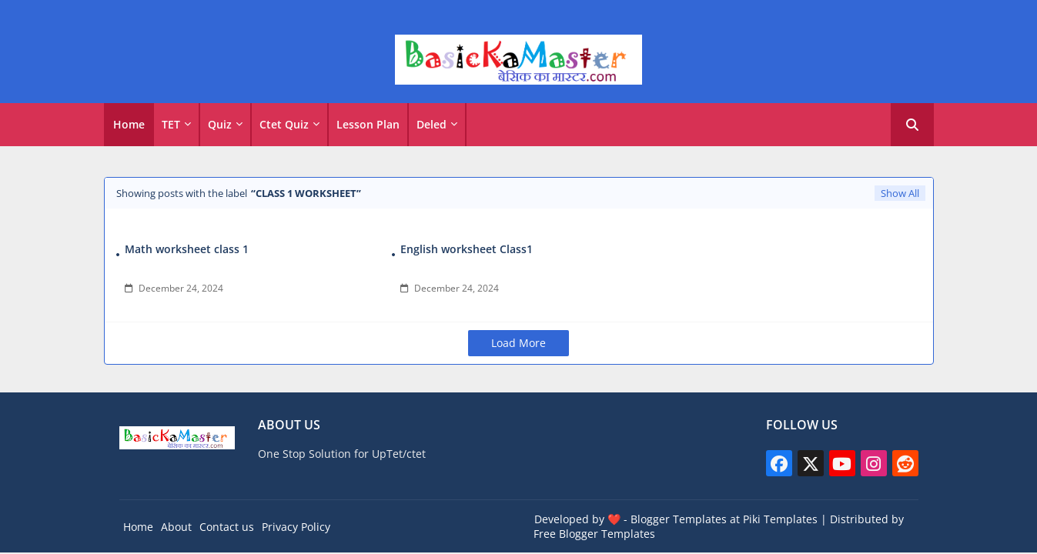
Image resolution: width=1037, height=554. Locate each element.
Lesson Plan (368, 124)
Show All (900, 193)
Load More (518, 342)
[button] (912, 124)
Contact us (226, 526)
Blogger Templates (679, 519)
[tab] (129, 124)
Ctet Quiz (284, 124)
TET (171, 124)
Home (129, 124)
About (176, 526)
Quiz (220, 124)
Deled (431, 124)
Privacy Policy (296, 526)
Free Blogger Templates (594, 533)
